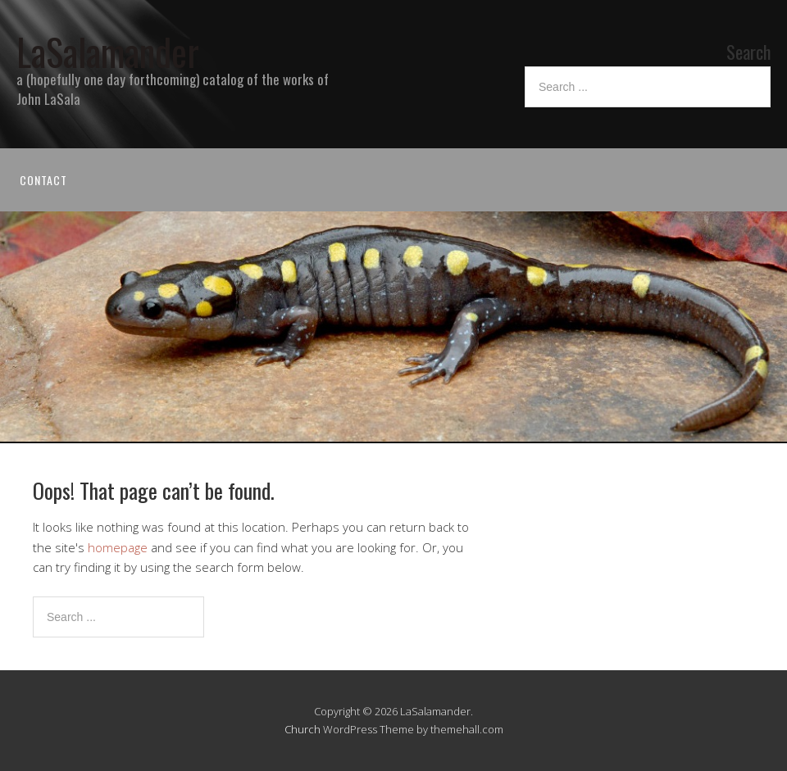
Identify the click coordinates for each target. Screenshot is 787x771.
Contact (43, 179)
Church (302, 729)
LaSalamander (107, 51)
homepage (118, 547)
